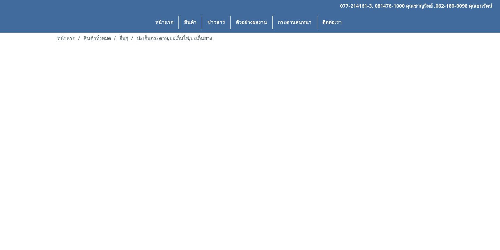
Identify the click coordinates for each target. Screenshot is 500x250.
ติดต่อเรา (332, 22)
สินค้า (190, 22)
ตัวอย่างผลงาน (251, 22)
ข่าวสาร (216, 22)
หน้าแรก (164, 22)
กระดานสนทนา (294, 22)
